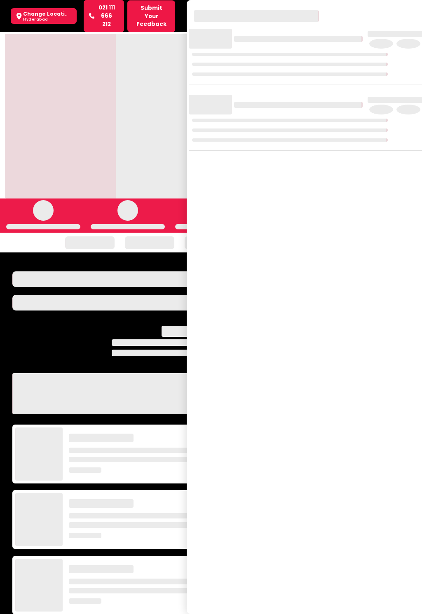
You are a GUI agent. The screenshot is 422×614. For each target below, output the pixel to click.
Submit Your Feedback (151, 16)
